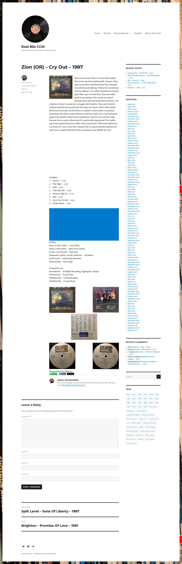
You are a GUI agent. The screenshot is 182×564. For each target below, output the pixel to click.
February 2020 (133, 287)
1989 (145, 403)
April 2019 (131, 311)
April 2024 (131, 165)
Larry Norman (153, 419)
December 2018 (133, 321)
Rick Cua (139, 435)
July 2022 (131, 216)
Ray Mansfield (26, 82)
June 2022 (131, 219)
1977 (145, 394)
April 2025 (131, 136)
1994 (139, 407)
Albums (107, 33)
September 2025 (134, 124)
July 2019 (131, 304)
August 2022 (132, 214)
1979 (156, 394)
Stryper (140, 439)
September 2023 (134, 182)
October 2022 (133, 209)
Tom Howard (131, 443)
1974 (128, 394)
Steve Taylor (131, 439)
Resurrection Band (148, 431)
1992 (128, 407)
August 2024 (132, 155)
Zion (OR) (28, 92)
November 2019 (133, 294)
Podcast (138, 33)
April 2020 (131, 282)
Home (97, 33)
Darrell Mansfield (133, 415)
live (128, 423)
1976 (139, 394)
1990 (151, 403)
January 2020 (132, 289)
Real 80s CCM (33, 47)
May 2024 (131, 163)
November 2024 (133, 148)
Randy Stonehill (133, 431)
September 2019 (134, 299)
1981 (133, 399)
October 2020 (133, 267)
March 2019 (132, 313)
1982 (139, 399)
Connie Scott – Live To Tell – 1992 (140, 73)
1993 (133, 407)
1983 (145, 399)
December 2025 (133, 116)
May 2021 (131, 250)
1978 (151, 394)
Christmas (130, 411)
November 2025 (133, 119)
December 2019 (133, 291)
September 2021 (134, 240)
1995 (145, 407)
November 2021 (133, 236)
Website (25, 474)
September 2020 (134, 270)
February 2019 (133, 316)
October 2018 (132, 326)
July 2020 (131, 274)
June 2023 (131, 189)
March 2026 (132, 109)
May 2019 (131, 308)
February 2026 (133, 112)
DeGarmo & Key (148, 415)
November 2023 (133, 177)
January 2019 (132, 318)
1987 (23, 92)
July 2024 (131, 158)
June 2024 (131, 160)
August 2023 (132, 185)
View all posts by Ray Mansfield (73, 385)
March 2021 (132, 255)
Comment (26, 417)
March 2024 (132, 168)
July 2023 (131, 187)
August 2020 (132, 272)
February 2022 (133, 228)
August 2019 (132, 301)
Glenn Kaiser (131, 419)
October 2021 (132, 238)
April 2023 (131, 194)
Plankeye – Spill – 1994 (136, 88)
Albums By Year (121, 33)
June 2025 (131, 131)
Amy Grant (153, 407)
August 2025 (132, 126)
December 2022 (133, 204)
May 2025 (131, 133)
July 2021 (131, 245)
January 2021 (132, 260)
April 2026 (131, 107)
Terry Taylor (150, 439)
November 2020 (133, 265)
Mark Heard (136, 423)
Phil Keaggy (150, 427)
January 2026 (133, 114)
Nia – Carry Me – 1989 (136, 80)
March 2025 (132, 138)
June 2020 (131, 277)
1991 (156, 403)
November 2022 (133, 206)
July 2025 (131, 129)
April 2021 (131, 253)
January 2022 (132, 231)
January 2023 (132, 202)
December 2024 (133, 146)
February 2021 (133, 257)
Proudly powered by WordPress (44, 554)
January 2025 (132, 143)
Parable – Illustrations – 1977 (145, 349)
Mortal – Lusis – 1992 (141, 347)
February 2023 (133, 199)
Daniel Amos (141, 411)
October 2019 (132, 296)
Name (24, 452)
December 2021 (133, 233)
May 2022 (131, 221)
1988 (139, 403)
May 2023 (131, 192)
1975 (134, 394)
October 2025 (133, 121)
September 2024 (134, 153)
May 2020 (131, 279)
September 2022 (134, 211)
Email (24, 463)
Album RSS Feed (153, 33)
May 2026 (131, 104)
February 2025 (133, 141)
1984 (150, 399)
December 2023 (133, 175)
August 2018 (132, 330)
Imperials (142, 419)
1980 (128, 399)
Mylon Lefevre (132, 427)
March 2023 (132, 197)
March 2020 (132, 284)
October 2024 (133, 151)
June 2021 (131, 248)
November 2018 (133, 323)
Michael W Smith (149, 423)
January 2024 (132, 172)
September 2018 (134, 328)
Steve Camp (149, 435)
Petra (141, 427)
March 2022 (132, 226)
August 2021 (132, 243)
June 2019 (131, 306)
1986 (128, 403)
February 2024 (133, 170)
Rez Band (130, 435)
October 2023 (132, 180)
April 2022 (131, 223)
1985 (156, 399)
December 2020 (133, 262)
